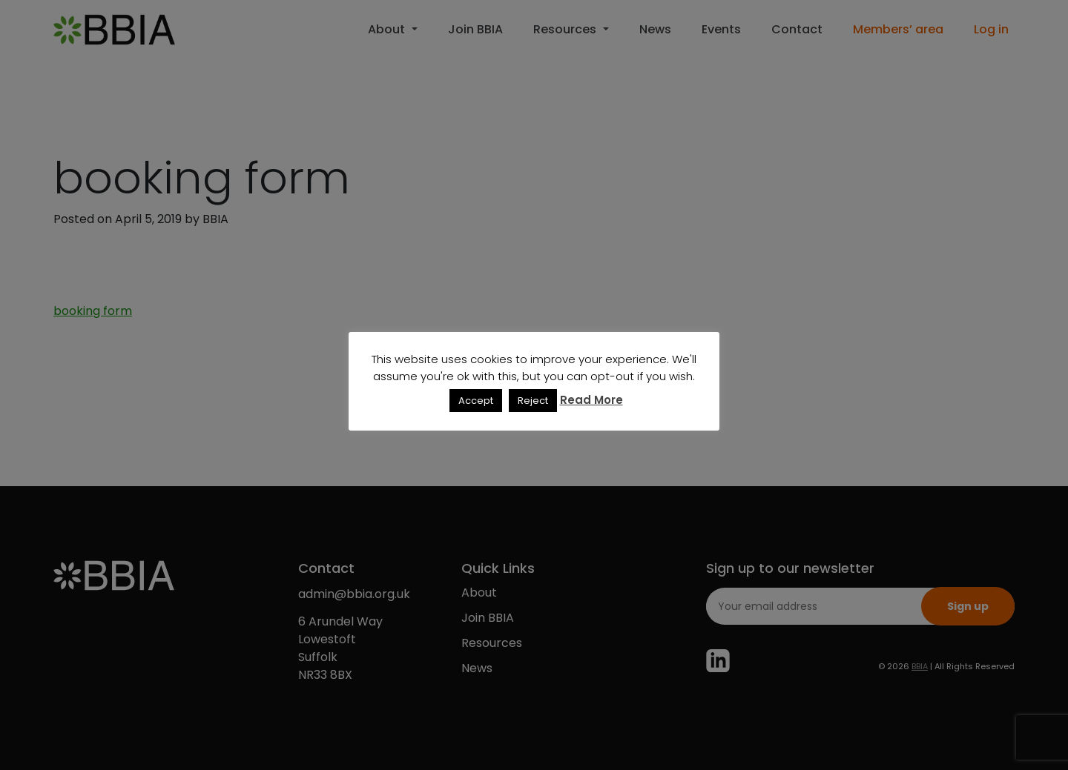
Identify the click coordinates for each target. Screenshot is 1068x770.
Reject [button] (533, 401)
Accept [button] (475, 401)
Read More (591, 400)
